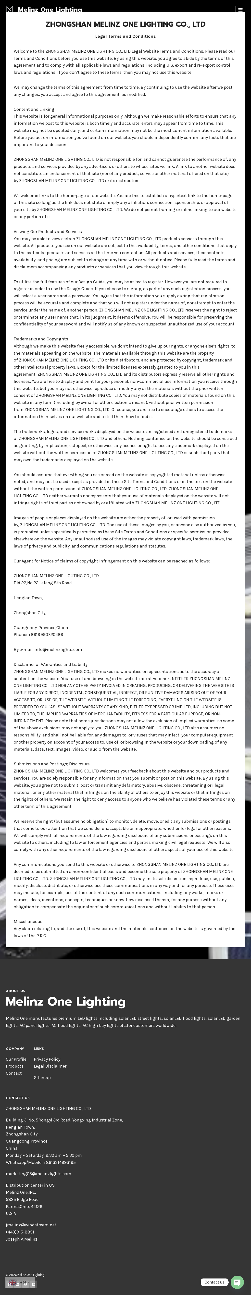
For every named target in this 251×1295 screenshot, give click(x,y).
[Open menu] (240, 10)
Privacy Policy (47, 1059)
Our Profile (16, 1059)
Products (15, 1066)
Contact (14, 1073)
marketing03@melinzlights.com (38, 1173)
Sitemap (42, 1077)
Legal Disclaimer (50, 1066)
